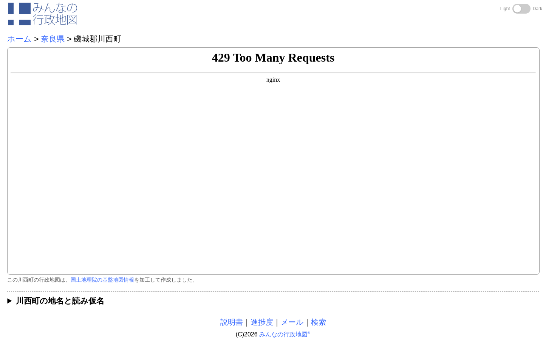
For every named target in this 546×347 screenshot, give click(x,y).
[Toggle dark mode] (521, 9)
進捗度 (262, 322)
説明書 (231, 322)
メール (292, 322)
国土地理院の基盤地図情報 (102, 280)
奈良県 (53, 38)
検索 (318, 322)
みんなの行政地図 (284, 334)
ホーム (19, 38)
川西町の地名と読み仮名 (60, 300)
